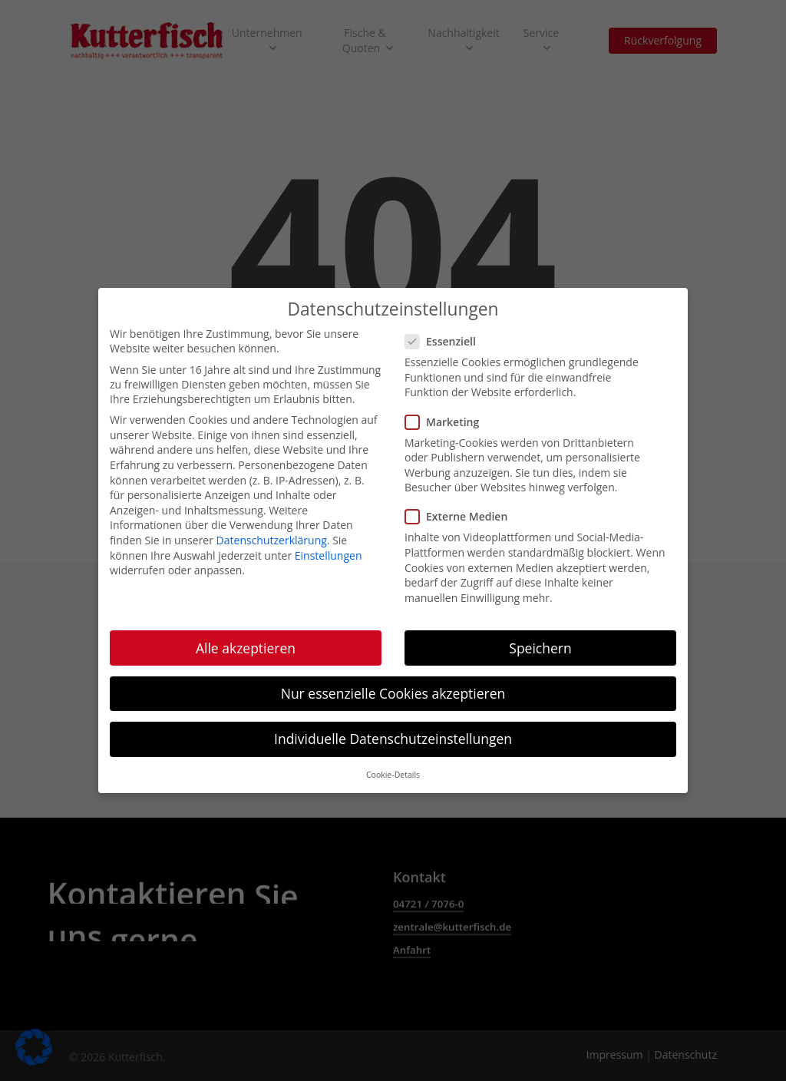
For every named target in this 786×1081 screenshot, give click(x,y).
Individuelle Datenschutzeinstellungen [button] (393, 733)
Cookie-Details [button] (393, 769)
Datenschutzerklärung (271, 534)
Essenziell (445, 336)
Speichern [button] (540, 642)
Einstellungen (328, 550)
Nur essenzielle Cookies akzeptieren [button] (393, 688)
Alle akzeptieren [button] (246, 642)
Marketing (447, 416)
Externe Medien (461, 511)
